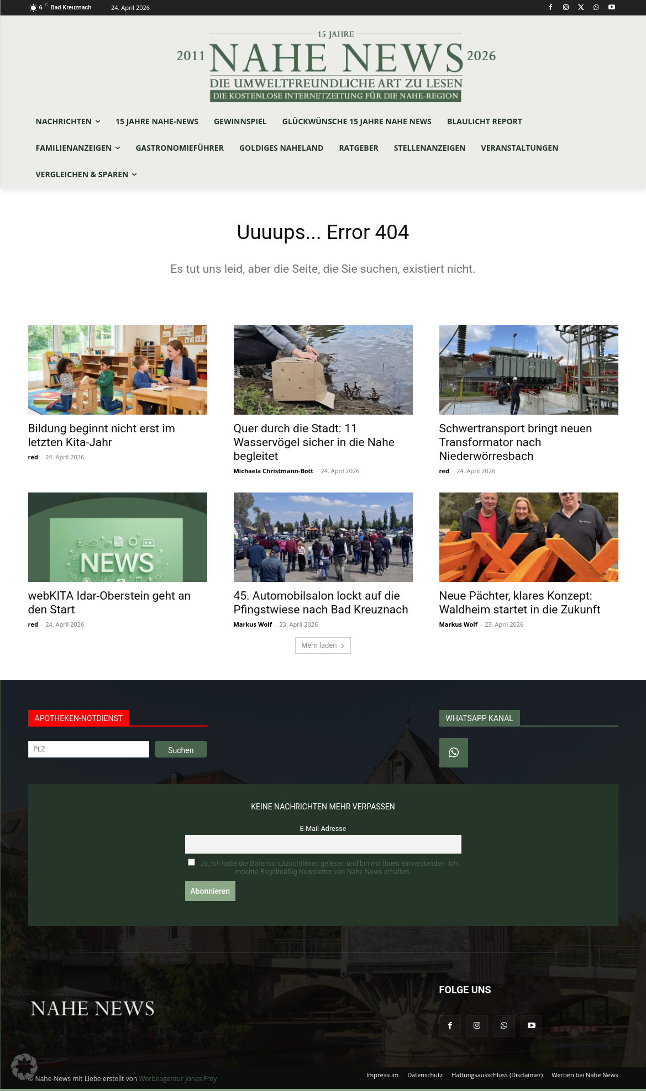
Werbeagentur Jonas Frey (178, 1080)
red (33, 459)
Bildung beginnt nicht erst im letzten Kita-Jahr (101, 437)
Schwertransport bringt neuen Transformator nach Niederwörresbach (515, 444)
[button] (24, 1066)
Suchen (180, 752)
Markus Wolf (253, 626)
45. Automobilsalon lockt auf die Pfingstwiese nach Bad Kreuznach (321, 604)
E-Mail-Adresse (323, 831)
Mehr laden (322, 647)
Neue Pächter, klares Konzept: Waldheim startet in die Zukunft (520, 604)
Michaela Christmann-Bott (274, 473)
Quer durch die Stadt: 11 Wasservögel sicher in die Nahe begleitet (314, 444)
